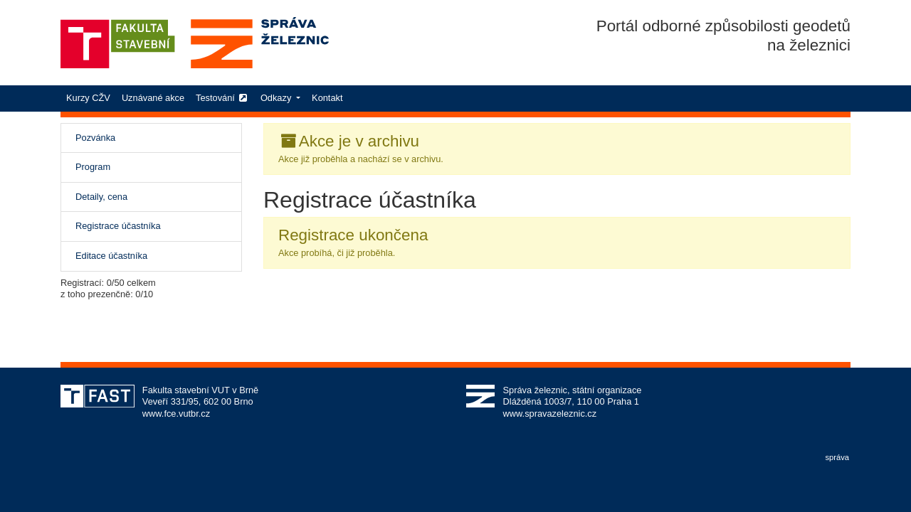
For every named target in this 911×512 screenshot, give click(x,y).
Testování (222, 97)
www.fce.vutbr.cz (176, 413)
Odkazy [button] (277, 97)
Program (92, 166)
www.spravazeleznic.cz (550, 413)
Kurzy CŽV (91, 97)
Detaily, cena (101, 196)
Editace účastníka (111, 255)
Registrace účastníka (133, 225)
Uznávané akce (153, 97)
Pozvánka (95, 137)
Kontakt (327, 97)
